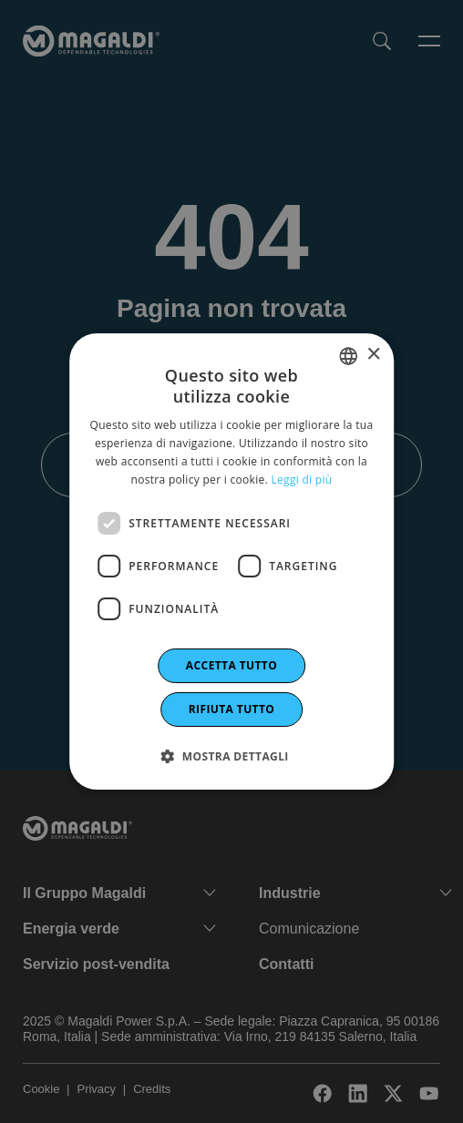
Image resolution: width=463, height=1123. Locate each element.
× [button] (373, 355)
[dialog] (231, 562)
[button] (231, 756)
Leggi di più (301, 479)
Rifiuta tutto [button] (232, 709)
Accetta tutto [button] (231, 665)
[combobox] (348, 356)
